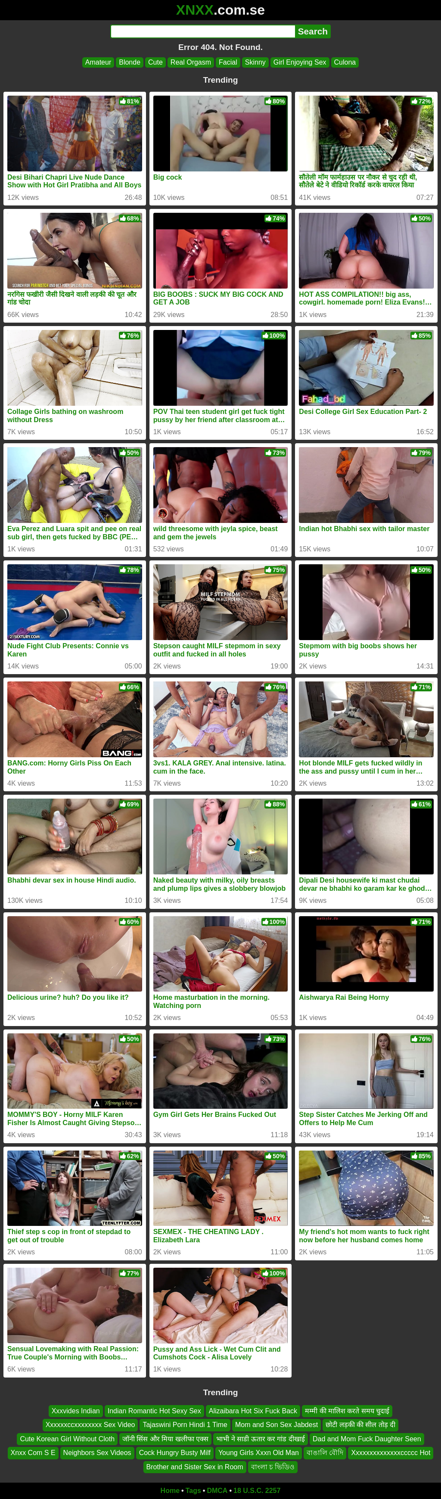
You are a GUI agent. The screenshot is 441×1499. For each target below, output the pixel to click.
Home (170, 1490)
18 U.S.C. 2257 (256, 1490)
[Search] (202, 31)
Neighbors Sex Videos (97, 1452)
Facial (228, 62)
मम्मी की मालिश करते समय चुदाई (347, 1411)
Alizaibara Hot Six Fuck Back (253, 1411)
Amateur (98, 62)
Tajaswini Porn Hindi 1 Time (185, 1424)
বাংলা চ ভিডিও (273, 1466)
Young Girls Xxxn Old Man (258, 1452)
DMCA (217, 1490)
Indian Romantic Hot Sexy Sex (154, 1411)
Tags (193, 1490)
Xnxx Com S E (33, 1452)
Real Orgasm (191, 62)
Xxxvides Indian (76, 1411)
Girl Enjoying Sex (299, 62)
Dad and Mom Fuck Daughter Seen (367, 1438)
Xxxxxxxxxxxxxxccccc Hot (390, 1452)
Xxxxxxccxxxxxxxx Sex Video (90, 1424)
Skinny (255, 62)
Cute (155, 62)
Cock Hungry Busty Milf (175, 1452)
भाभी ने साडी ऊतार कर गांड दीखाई (260, 1438)
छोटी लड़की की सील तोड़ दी (360, 1424)
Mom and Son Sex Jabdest (276, 1424)
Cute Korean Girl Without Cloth (67, 1438)
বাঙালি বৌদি (325, 1452)
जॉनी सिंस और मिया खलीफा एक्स (165, 1438)
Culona (345, 62)
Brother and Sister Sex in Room (194, 1466)
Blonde (129, 62)
